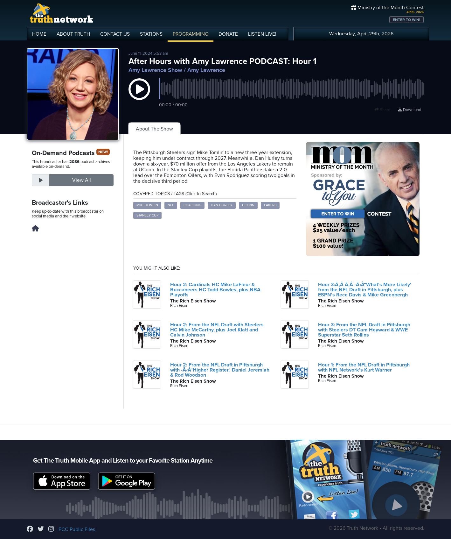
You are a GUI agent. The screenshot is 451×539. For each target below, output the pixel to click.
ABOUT (73, 34)
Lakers (270, 205)
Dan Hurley (221, 205)
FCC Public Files (77, 529)
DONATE (228, 34)
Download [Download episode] (409, 109)
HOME (39, 34)
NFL (171, 205)
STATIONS (151, 34)
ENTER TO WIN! (406, 20)
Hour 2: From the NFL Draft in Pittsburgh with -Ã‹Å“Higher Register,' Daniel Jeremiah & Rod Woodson (219, 370)
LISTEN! (262, 34)
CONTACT (115, 34)
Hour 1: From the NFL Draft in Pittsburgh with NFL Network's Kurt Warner (364, 367)
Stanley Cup (147, 215)
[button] (139, 95)
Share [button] (382, 109)
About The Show (154, 129)
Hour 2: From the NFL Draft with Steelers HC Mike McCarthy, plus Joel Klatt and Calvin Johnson (217, 330)
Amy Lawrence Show (155, 70)
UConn (248, 205)
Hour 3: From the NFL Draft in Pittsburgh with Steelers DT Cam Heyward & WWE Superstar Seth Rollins (364, 330)
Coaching (192, 205)
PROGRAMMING (190, 34)
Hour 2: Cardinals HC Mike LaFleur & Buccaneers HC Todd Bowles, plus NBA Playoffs (215, 289)
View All (81, 180)
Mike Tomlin (147, 205)
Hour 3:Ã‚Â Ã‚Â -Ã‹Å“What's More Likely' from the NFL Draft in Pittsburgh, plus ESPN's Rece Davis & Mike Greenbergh (364, 289)
